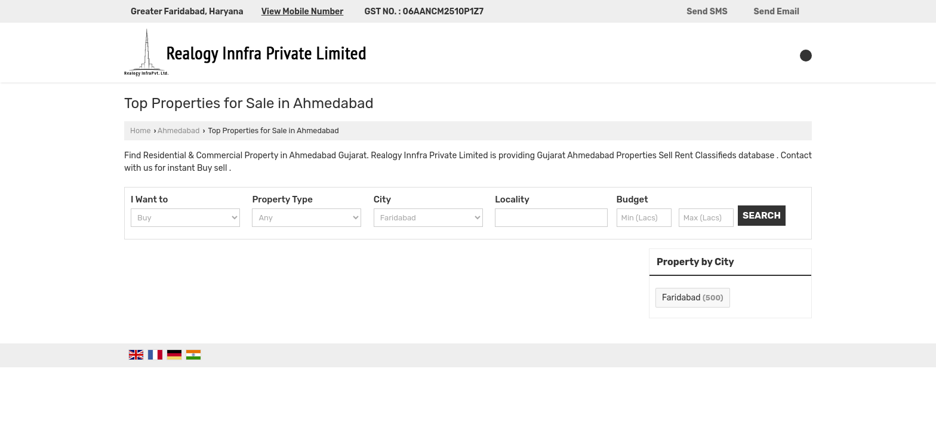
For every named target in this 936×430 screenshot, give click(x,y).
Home (140, 130)
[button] (302, 12)
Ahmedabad (179, 130)
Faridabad (681, 298)
